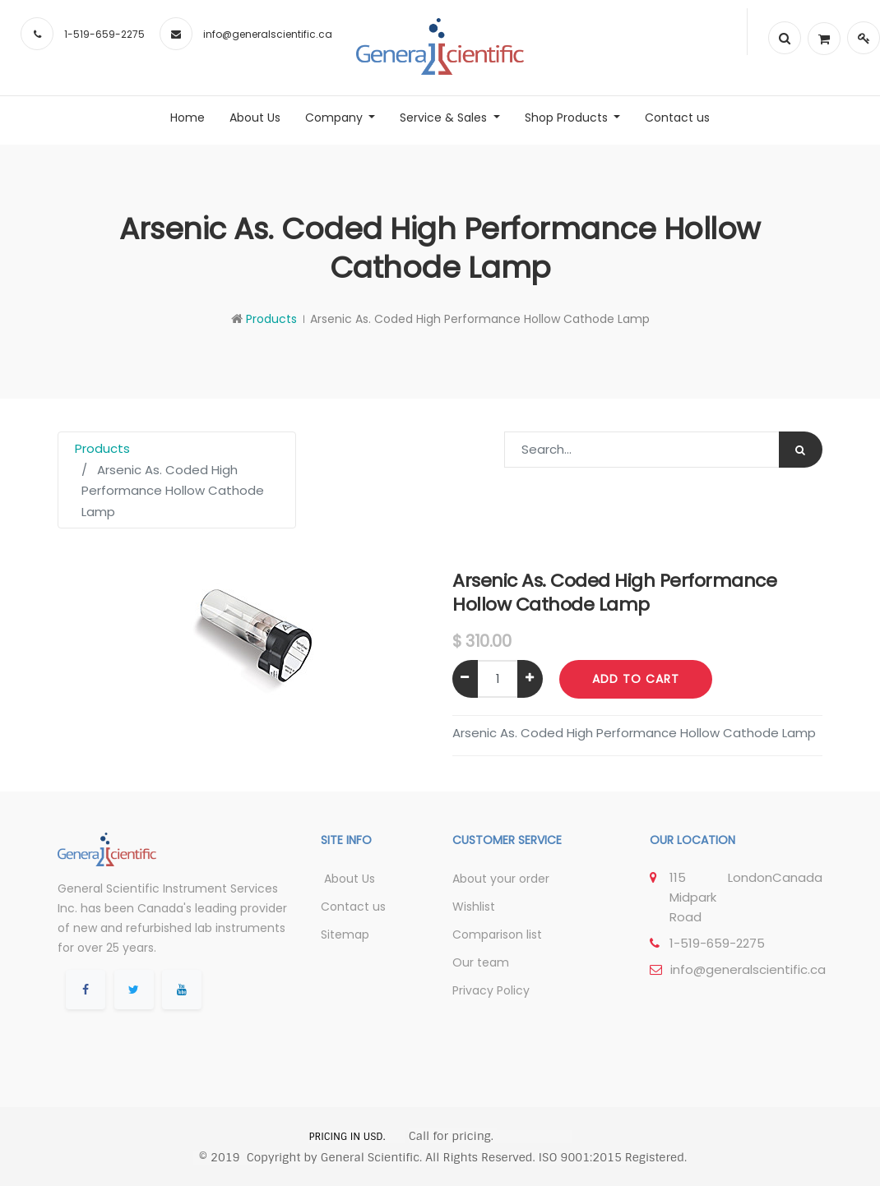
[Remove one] (465, 679)
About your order (500, 878)
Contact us (353, 906)
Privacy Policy (491, 990)
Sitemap (345, 934)
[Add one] (530, 679)
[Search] (800, 449)
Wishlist (473, 906)
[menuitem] (187, 117)
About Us (348, 878)
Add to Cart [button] (635, 679)
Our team (480, 962)
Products (271, 319)
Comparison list (497, 934)
